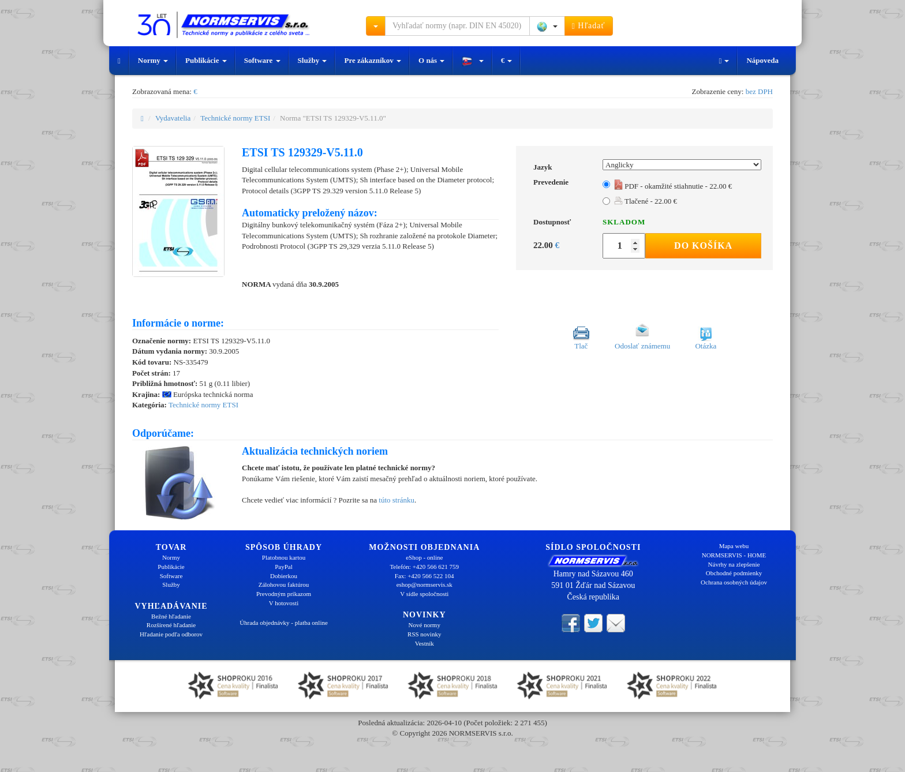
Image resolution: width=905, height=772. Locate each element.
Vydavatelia (172, 118)
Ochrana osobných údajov (734, 582)
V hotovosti (283, 602)
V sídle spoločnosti (424, 593)
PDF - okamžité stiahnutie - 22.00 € (673, 186)
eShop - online (424, 557)
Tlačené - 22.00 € (645, 201)
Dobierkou (283, 575)
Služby (312, 60)
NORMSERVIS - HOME (734, 555)
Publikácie (206, 60)
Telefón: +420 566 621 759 (424, 566)
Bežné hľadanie (171, 616)
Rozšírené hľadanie (171, 624)
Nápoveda (762, 60)
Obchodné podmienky (734, 572)
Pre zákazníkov (372, 60)
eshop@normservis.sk (424, 584)
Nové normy (424, 624)
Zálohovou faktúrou (284, 584)
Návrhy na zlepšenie (734, 564)
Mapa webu (734, 545)
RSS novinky (424, 634)
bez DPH (759, 91)
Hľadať (588, 26)
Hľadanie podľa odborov (171, 634)
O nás (431, 60)
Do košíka (703, 245)
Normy (153, 60)
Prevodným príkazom (283, 593)
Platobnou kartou (283, 557)
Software (262, 60)
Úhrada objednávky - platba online (284, 622)
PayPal (284, 566)
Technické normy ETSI (235, 118)
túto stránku (396, 500)
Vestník (424, 643)
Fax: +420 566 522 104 (424, 575)
